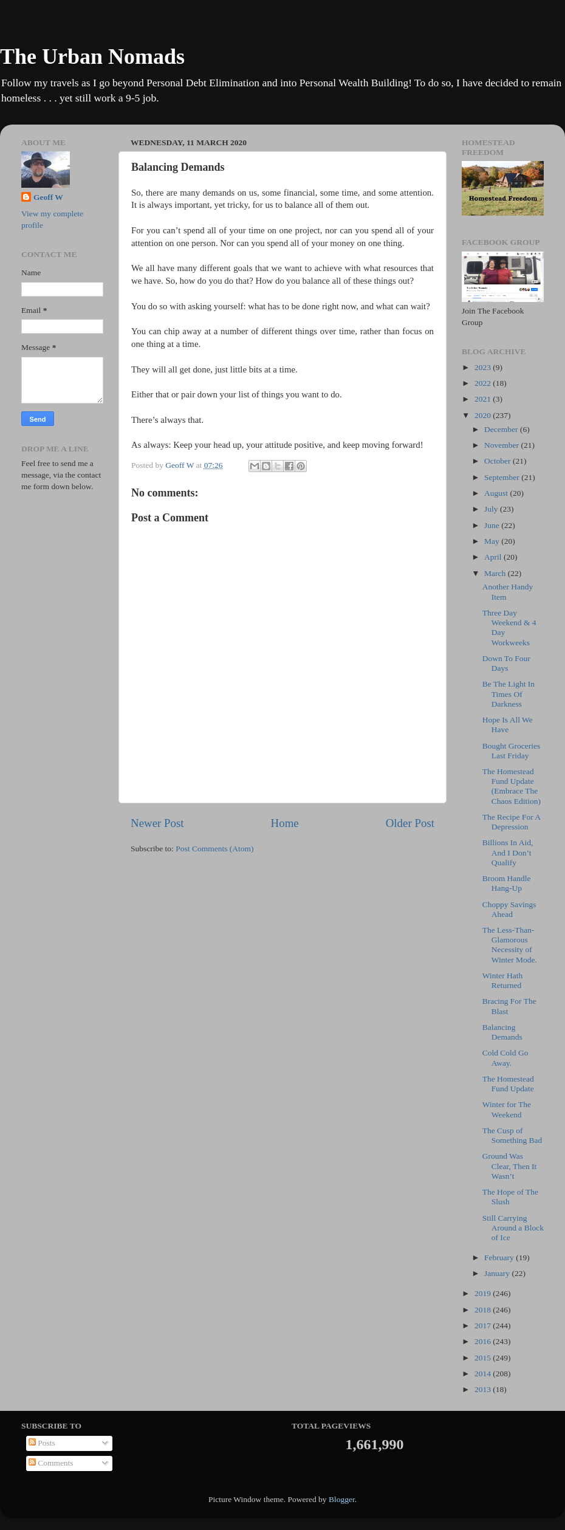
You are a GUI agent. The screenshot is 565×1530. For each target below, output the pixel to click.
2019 (483, 1293)
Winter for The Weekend (506, 1109)
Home (285, 823)
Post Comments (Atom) (214, 848)
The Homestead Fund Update (508, 1083)
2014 (483, 1373)
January (498, 1273)
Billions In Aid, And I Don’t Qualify (507, 852)
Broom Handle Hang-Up (506, 883)
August (497, 493)
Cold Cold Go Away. (505, 1057)
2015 (483, 1357)
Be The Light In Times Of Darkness (508, 693)
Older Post (410, 823)
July (492, 508)
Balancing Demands (502, 1032)
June (492, 525)
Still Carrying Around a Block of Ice (513, 1227)
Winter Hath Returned (502, 980)
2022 (483, 383)
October (498, 460)
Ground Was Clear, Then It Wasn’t (509, 1165)
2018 (483, 1309)
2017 (483, 1325)
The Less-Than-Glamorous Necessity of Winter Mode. (509, 944)
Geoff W (48, 197)
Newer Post (157, 823)
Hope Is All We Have (507, 724)
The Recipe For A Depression (511, 821)
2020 (483, 415)
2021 (483, 398)
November (502, 445)
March (496, 573)
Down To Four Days (506, 663)
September (502, 477)
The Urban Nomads (92, 56)
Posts (42, 1442)
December (502, 429)
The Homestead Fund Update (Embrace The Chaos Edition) (511, 786)
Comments (51, 1462)
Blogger (342, 1499)
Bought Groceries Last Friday (511, 750)
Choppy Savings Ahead (509, 909)
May (492, 541)
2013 (483, 1389)
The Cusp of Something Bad (512, 1135)
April (494, 556)
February (500, 1257)
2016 (483, 1341)
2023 (483, 367)
